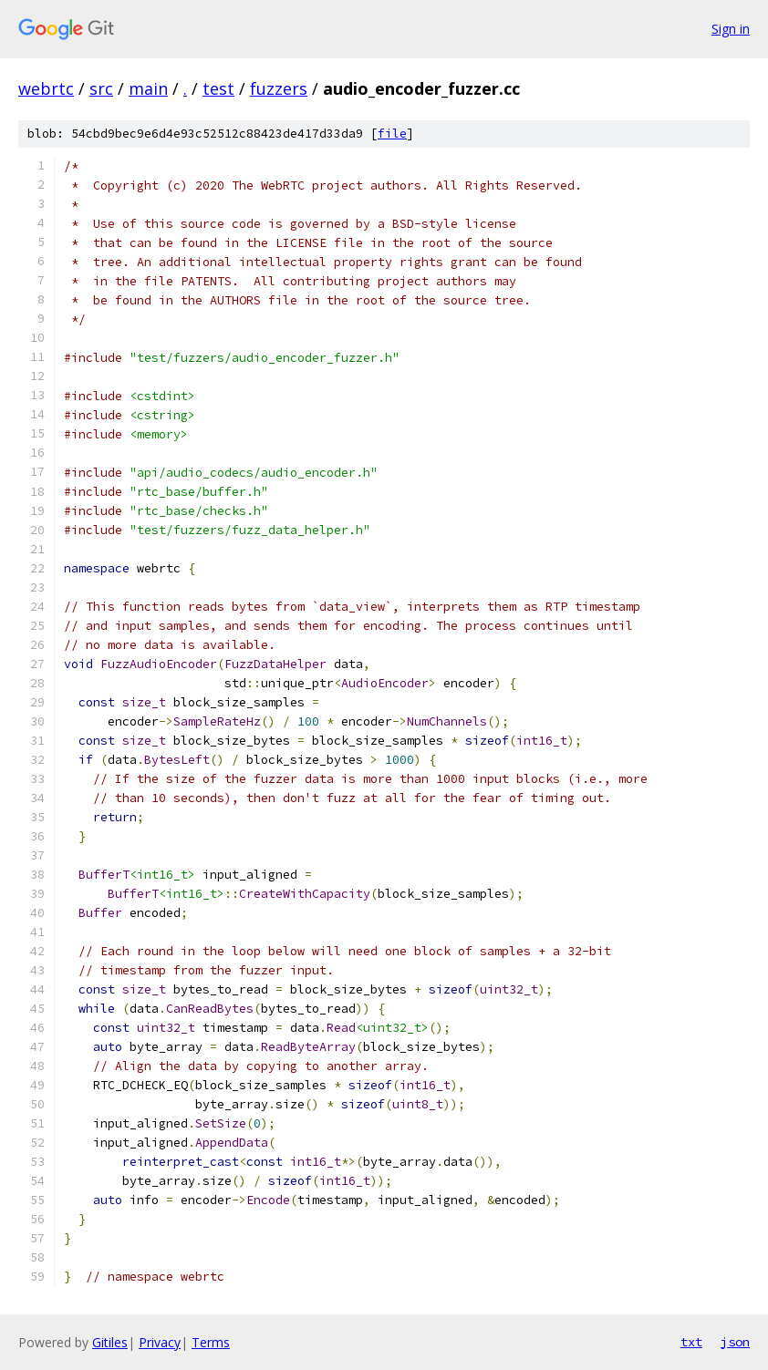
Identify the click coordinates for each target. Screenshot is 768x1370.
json (735, 1342)
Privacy (160, 1342)
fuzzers (278, 88)
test (218, 88)
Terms (211, 1342)
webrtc (46, 88)
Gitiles (110, 1342)
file (392, 133)
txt (691, 1342)
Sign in (730, 28)
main (148, 88)
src (101, 88)
